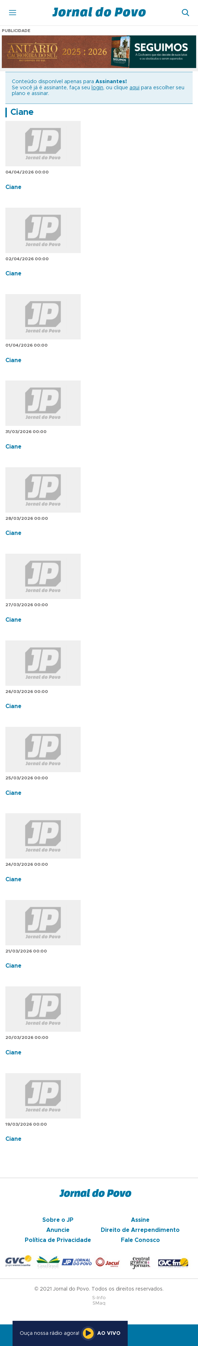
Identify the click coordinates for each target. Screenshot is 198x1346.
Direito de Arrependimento (140, 1230)
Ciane (22, 112)
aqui (134, 87)
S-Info (99, 1298)
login (97, 87)
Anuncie (58, 1230)
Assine (140, 1220)
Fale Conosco (140, 1240)
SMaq (99, 1303)
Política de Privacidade (58, 1240)
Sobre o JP (58, 1220)
